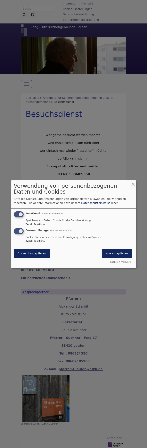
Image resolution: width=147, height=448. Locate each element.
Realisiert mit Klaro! (121, 262)
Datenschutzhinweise (95, 203)
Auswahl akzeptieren (32, 253)
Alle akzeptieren (117, 253)
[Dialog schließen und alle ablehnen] (133, 182)
